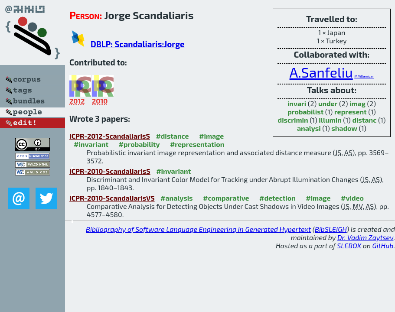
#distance (172, 136)
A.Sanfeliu (321, 72)
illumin (330, 120)
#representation (197, 144)
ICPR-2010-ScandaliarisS (109, 171)
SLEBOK (349, 245)
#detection (277, 198)
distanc (364, 120)
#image (211, 136)
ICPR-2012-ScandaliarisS (109, 136)
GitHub (383, 245)
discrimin (293, 120)
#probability (139, 144)
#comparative (226, 198)
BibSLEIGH (330, 229)
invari (296, 103)
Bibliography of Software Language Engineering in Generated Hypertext (198, 229)
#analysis (176, 198)
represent (350, 111)
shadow (344, 128)
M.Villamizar (364, 76)
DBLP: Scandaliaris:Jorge (137, 44)
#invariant (91, 144)
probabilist (305, 111)
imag (357, 103)
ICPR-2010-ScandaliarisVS (112, 198)
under (328, 103)
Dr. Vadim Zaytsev (365, 237)
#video (352, 198)
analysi (309, 128)
